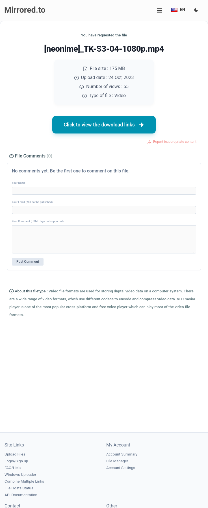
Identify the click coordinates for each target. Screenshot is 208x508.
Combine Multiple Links (24, 481)
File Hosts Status (19, 488)
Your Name (18, 182)
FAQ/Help (13, 468)
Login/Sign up (16, 461)
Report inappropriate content (174, 142)
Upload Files (15, 454)
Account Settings (120, 468)
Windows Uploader (20, 474)
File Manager (117, 461)
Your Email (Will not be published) (32, 201)
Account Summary (121, 454)
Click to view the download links (104, 125)
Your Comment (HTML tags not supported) (38, 221)
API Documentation (21, 495)
